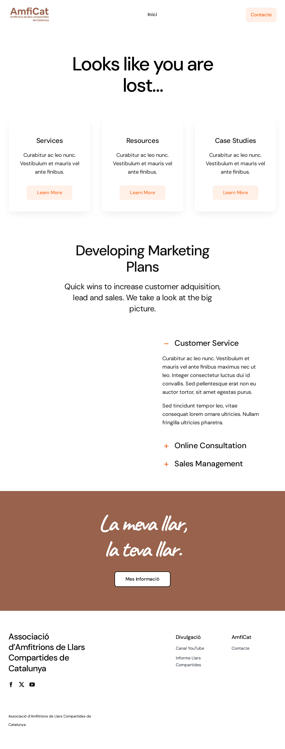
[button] (212, 339)
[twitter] (21, 684)
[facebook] (11, 684)
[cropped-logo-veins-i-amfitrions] (29, 9)
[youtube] (32, 684)
